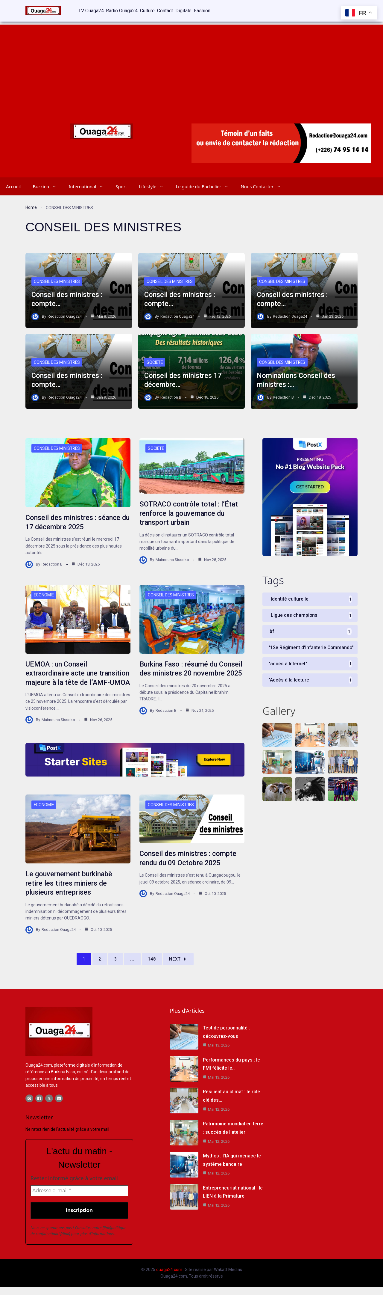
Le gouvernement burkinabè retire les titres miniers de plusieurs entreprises (69, 891)
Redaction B (170, 396)
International (89, 186)
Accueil (13, 186)
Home (31, 207)
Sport (121, 186)
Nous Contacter (264, 186)
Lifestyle (154, 186)
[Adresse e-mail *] (79, 1198)
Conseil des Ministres (57, 281)
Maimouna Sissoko (172, 559)
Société (155, 362)
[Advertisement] (191, 66)
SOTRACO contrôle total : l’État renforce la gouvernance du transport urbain (189, 513)
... (132, 966)
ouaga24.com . (170, 1277)
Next (178, 967)
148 (152, 966)
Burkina (48, 186)
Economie (44, 594)
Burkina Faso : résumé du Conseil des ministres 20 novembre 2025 (179, 672)
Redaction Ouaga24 (65, 315)
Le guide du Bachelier (205, 186)
